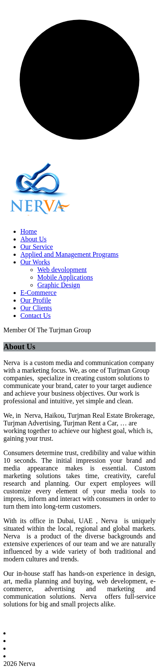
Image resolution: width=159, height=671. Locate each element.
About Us (33, 239)
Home (28, 231)
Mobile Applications (65, 277)
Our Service (36, 246)
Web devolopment (61, 269)
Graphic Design (58, 285)
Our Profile (35, 300)
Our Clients (36, 307)
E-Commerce (38, 292)
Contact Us (35, 315)
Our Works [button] (35, 262)
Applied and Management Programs (69, 254)
